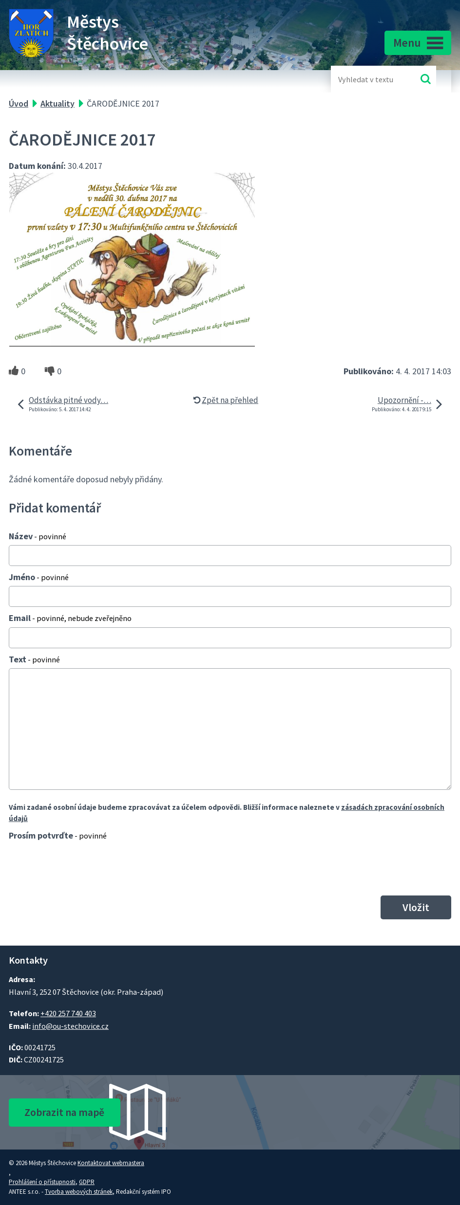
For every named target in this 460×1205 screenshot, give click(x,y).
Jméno (39, 577)
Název (37, 536)
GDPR (87, 1182)
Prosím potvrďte (58, 835)
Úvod (18, 103)
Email (70, 617)
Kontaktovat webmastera (110, 1163)
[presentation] (80, 868)
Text (34, 659)
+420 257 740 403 (68, 1013)
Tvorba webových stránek (79, 1191)
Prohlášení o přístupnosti (42, 1182)
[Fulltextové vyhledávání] (370, 79)
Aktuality (57, 103)
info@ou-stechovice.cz (70, 1026)
